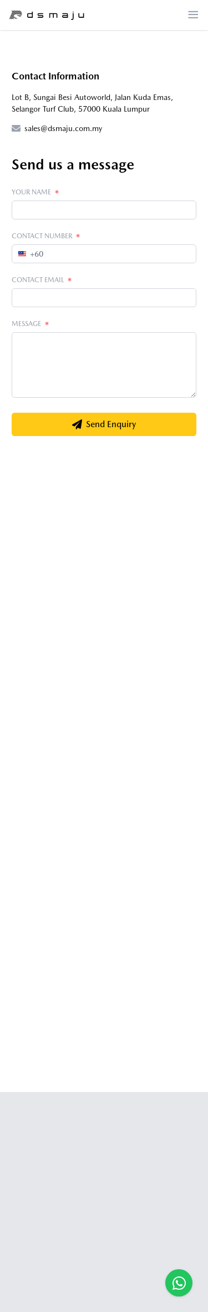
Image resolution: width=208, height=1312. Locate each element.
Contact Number (46, 236)
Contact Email (42, 280)
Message (30, 323)
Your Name (35, 192)
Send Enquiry (104, 424)
